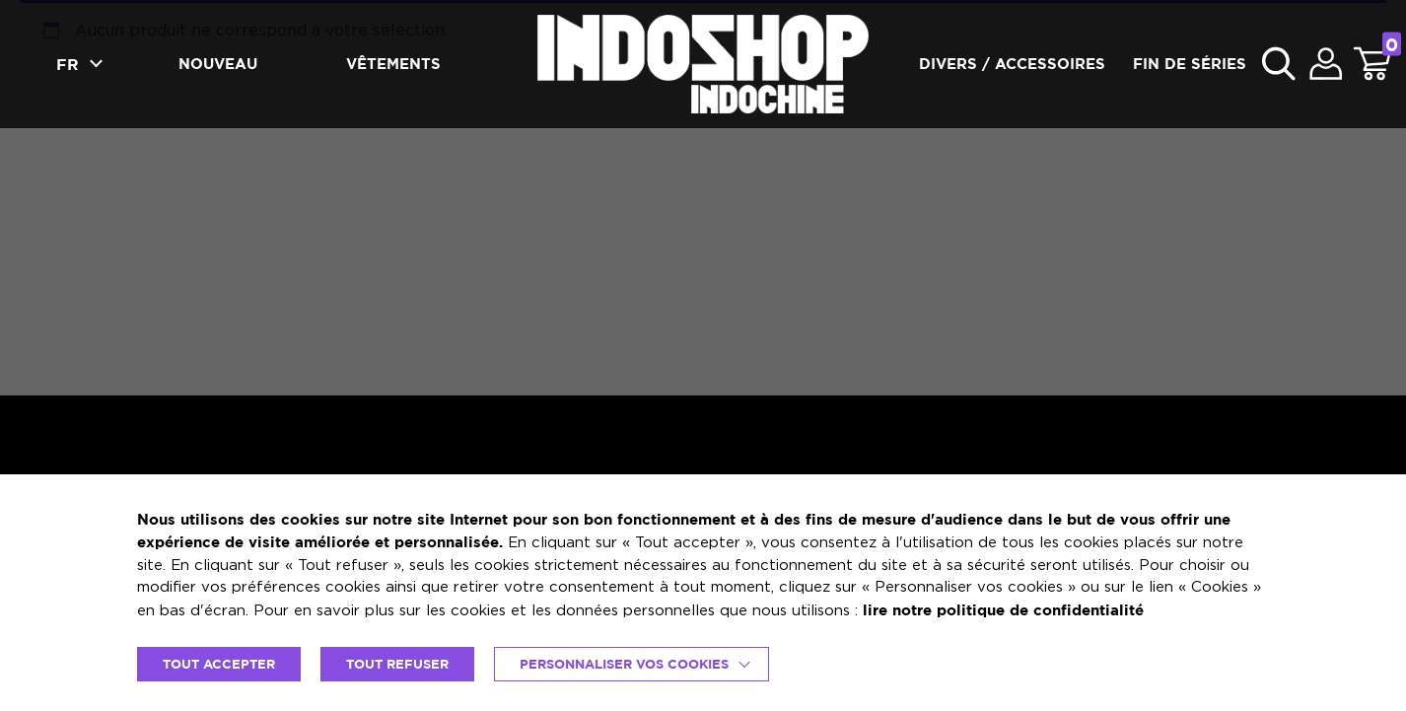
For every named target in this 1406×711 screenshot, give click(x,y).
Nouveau (217, 63)
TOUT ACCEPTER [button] (219, 664)
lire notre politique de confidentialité (1003, 610)
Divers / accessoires (1012, 63)
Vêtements (393, 63)
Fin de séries (1189, 63)
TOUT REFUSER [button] (397, 664)
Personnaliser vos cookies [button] (624, 664)
